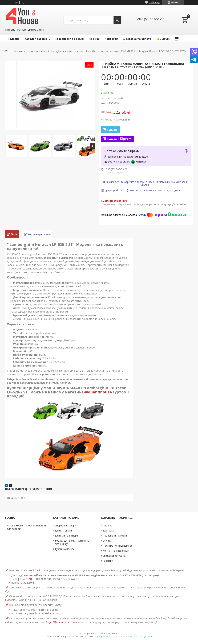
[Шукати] (117, 20)
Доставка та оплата (137, 38)
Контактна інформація (116, 550)
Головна (13, 38)
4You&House (41, 570)
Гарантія (108, 560)
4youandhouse (98, 392)
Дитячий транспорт (66, 535)
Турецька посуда (65, 549)
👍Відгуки (163, 38)
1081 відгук (154, 2)
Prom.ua (116, 633)
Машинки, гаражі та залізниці (31, 51)
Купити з (119, 139)
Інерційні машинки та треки (67, 51)
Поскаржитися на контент (108, 636)
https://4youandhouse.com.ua (63, 622)
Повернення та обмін (69, 38)
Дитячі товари (63, 530)
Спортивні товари (65, 525)
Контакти (111, 38)
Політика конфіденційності (118, 545)
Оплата (107, 540)
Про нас (94, 38)
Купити (112, 129)
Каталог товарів (36, 38)
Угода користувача (114, 555)
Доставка (108, 530)
